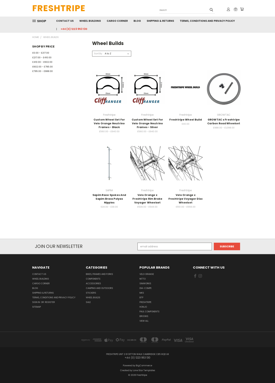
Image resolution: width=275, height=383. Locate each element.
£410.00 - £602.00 (42, 62)
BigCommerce (144, 365)
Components (93, 278)
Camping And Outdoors (99, 288)
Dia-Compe (145, 288)
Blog (137, 21)
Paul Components (149, 311)
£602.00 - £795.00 (42, 66)
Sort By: (98, 53)
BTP (141, 297)
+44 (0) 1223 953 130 (74, 29)
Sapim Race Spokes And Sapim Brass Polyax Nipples (109, 198)
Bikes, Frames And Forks (99, 274)
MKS (141, 292)
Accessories (93, 283)
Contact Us (65, 21)
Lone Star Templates (144, 370)
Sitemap (36, 306)
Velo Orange (146, 274)
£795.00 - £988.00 (42, 71)
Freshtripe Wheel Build (185, 119)
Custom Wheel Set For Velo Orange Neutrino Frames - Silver (147, 123)
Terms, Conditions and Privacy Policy (207, 21)
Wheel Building (90, 21)
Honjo (143, 306)
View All (143, 320)
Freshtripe (145, 302)
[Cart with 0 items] (242, 9)
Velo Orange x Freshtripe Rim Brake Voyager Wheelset (147, 198)
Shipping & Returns (160, 21)
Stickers (91, 292)
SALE (88, 302)
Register (50, 302)
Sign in (36, 302)
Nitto (142, 278)
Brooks (143, 316)
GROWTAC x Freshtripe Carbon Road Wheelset (223, 121)
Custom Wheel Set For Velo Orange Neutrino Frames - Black (109, 123)
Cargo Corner (117, 21)
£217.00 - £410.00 (41, 57)
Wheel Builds (93, 297)
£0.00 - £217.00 (40, 53)
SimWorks (145, 283)
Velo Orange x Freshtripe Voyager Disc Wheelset (185, 198)
